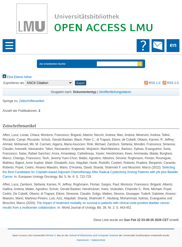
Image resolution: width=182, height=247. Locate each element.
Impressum (83, 240)
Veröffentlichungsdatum (115, 92)
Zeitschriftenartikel (31, 101)
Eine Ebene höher (17, 77)
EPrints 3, (50, 235)
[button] (80, 83)
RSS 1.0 (151, 83)
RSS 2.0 (170, 83)
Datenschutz (98, 240)
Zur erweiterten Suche (52, 63)
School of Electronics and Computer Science (93, 235)
